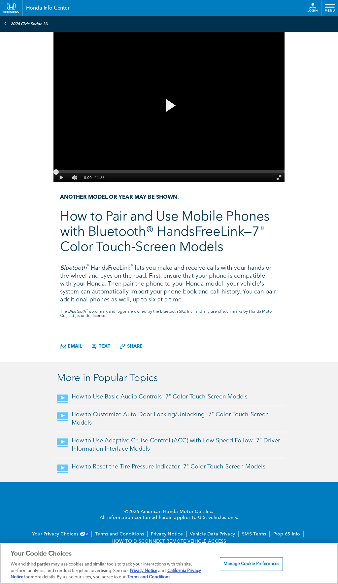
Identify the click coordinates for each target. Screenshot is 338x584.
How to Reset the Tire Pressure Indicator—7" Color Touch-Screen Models (168, 467)
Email (71, 346)
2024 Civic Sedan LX (26, 23)
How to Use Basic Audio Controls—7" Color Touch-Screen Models (160, 397)
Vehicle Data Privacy (212, 534)
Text (100, 346)
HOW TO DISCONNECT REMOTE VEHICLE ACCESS (169, 541)
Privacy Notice (167, 534)
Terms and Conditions (119, 534)
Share (131, 346)
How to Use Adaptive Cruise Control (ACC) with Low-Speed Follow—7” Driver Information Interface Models (176, 445)
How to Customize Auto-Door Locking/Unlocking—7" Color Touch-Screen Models (170, 419)
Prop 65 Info (286, 534)
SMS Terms (254, 534)
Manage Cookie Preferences (251, 564)
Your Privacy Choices (60, 534)
